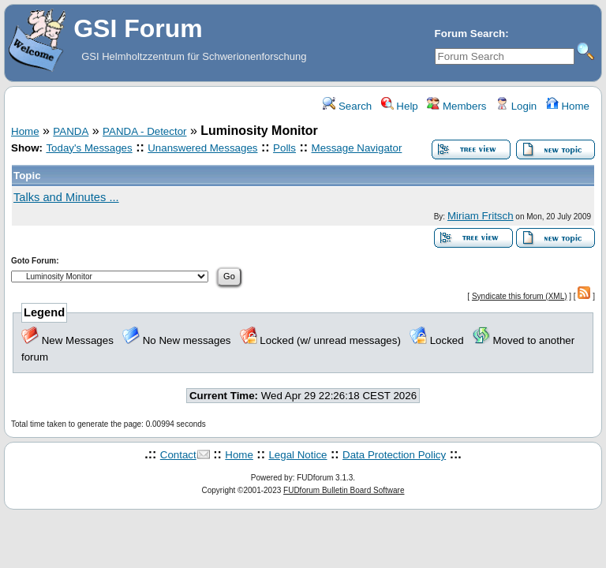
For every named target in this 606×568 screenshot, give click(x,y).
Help (399, 106)
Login (516, 106)
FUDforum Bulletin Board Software (343, 490)
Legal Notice (297, 455)
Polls (284, 148)
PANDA (70, 131)
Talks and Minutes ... (66, 197)
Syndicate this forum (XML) (519, 296)
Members (456, 106)
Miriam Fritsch (480, 216)
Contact (178, 455)
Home (567, 106)
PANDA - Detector (144, 131)
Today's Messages (89, 148)
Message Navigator (357, 148)
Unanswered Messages (202, 148)
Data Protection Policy (394, 455)
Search (347, 106)
